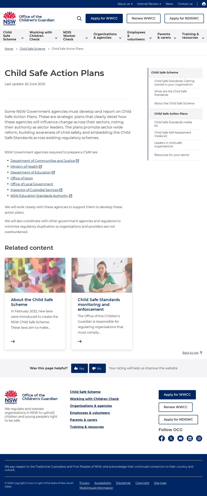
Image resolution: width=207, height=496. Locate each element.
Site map (160, 483)
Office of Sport (22, 178)
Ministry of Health (26, 167)
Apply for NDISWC (184, 18)
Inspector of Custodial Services (37, 190)
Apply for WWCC (104, 18)
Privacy (85, 483)
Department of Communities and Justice (45, 161)
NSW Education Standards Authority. (42, 196)
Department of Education (33, 173)
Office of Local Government (32, 184)
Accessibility (102, 483)
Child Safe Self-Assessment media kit (172, 134)
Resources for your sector (171, 155)
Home (9, 49)
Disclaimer (123, 483)
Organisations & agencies (91, 406)
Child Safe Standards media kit (173, 124)
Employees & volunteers (90, 413)
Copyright (142, 483)
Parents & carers (83, 420)
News (169, 4)
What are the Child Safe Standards (170, 93)
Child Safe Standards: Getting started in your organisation (174, 82)
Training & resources (87, 427)
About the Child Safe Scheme (174, 103)
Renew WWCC (144, 18)
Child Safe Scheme (32, 49)
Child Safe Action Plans (171, 113)
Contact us (185, 4)
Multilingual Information (96, 488)
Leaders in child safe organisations (168, 144)
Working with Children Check (94, 399)
